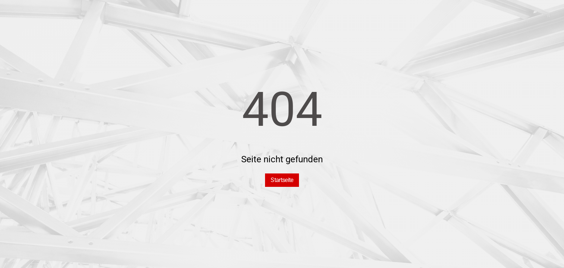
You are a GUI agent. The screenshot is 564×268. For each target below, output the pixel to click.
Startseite (282, 180)
